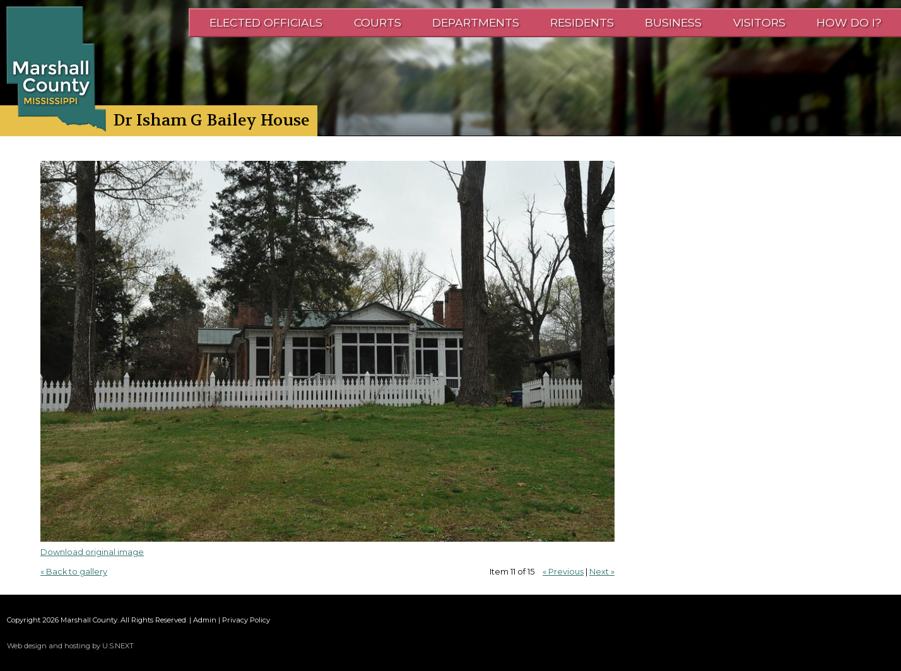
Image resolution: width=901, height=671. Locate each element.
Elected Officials (265, 22)
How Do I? (848, 22)
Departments (475, 22)
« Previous (563, 571)
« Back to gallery (73, 571)
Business (673, 22)
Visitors (759, 22)
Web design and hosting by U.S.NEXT (70, 645)
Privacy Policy (246, 620)
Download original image (92, 552)
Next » (602, 571)
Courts (377, 22)
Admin (204, 620)
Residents (582, 22)
